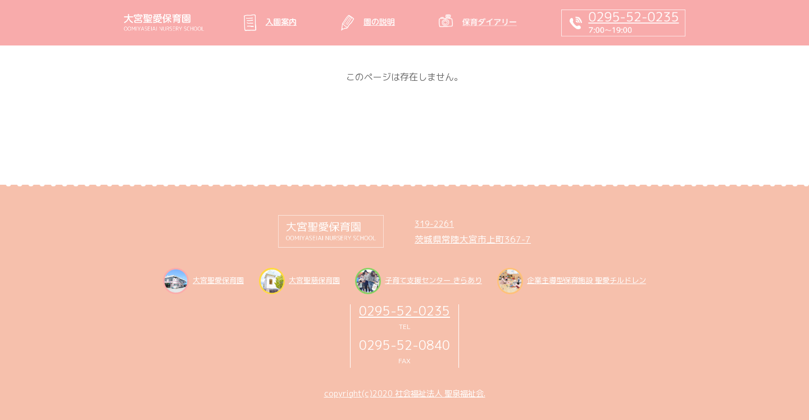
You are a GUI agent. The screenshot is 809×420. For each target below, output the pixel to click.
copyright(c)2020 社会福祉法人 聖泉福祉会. (404, 393)
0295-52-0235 (404, 310)
